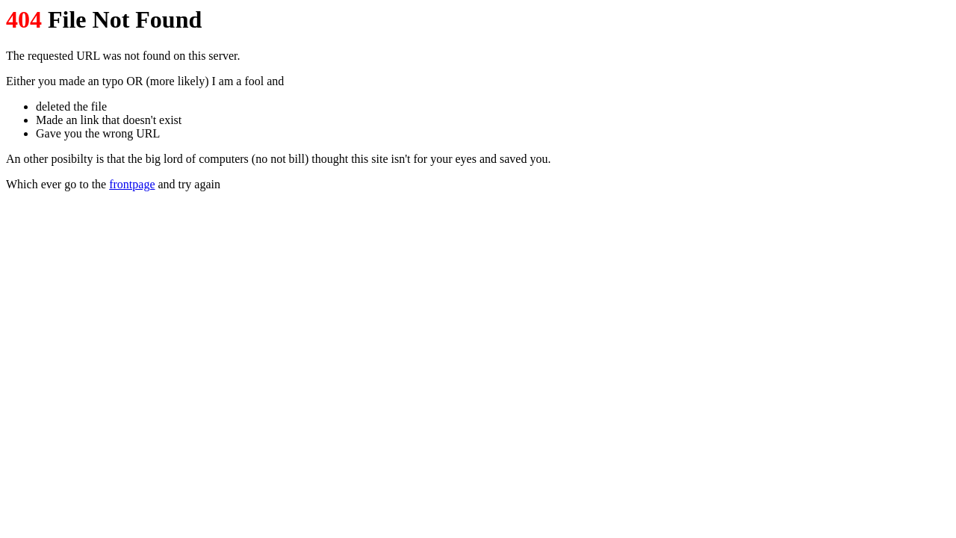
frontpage (132, 184)
